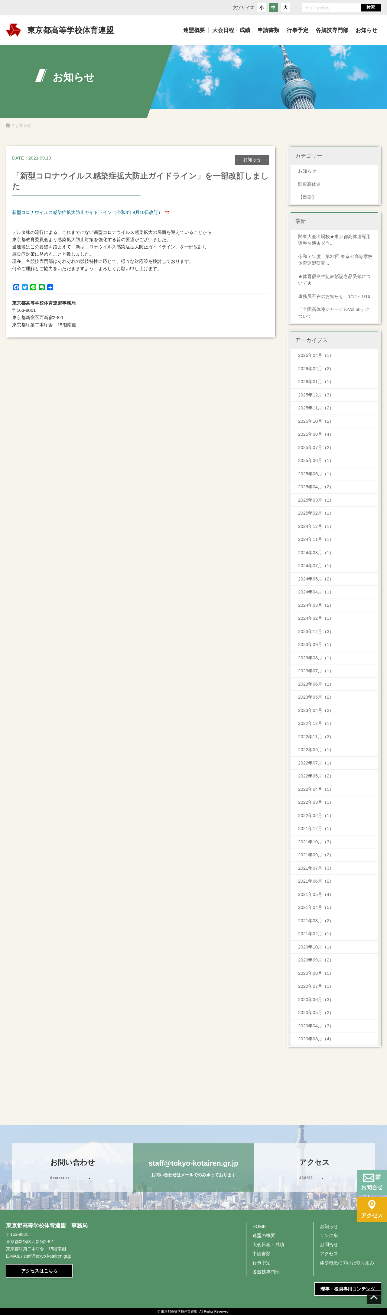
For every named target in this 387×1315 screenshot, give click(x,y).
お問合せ (329, 1244)
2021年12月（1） (316, 828)
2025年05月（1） (316, 473)
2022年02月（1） (316, 815)
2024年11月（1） (316, 539)
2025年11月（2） (316, 407)
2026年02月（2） (316, 368)
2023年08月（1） (316, 657)
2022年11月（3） (316, 736)
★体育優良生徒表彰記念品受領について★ (334, 280)
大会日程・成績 (268, 1244)
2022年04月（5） (316, 789)
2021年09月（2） (316, 854)
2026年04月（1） (316, 355)
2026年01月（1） (316, 381)
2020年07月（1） (316, 986)
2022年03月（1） (316, 802)
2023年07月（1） (316, 670)
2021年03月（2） (316, 920)
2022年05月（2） (316, 775)
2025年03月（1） (316, 499)
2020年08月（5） (316, 973)
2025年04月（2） (316, 486)
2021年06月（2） (316, 881)
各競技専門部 (266, 1271)
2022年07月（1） (316, 762)
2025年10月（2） (316, 421)
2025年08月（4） (316, 434)
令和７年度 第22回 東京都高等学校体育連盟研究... (335, 260)
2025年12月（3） (316, 394)
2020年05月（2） (316, 1012)
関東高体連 (309, 184)
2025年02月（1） (316, 512)
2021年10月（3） (316, 841)
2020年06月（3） (316, 999)
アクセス (329, 1253)
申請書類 (261, 1253)
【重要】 (307, 197)
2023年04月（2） (316, 710)
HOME (259, 1226)
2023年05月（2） (316, 697)
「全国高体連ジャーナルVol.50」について (334, 313)
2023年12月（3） (316, 631)
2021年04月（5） (316, 907)
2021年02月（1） (316, 933)
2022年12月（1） (316, 723)
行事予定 (261, 1262)
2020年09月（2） (316, 959)
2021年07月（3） (316, 868)
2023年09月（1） (316, 644)
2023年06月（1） (316, 684)
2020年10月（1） (316, 946)
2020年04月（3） (316, 1025)
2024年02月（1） (316, 618)
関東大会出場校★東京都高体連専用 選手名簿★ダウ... (334, 240)
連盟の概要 (263, 1235)
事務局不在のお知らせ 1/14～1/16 (336, 296)
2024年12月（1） (316, 526)
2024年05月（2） (316, 578)
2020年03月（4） (316, 1038)
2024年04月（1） (316, 591)
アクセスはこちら (39, 1270)
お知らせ (307, 170)
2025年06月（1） (316, 460)
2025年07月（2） (316, 447)
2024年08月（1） (316, 552)
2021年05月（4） (316, 894)
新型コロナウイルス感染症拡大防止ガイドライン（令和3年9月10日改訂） (87, 212)
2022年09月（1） (316, 749)
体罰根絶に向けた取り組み (347, 1262)
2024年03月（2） (316, 605)
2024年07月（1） (316, 565)
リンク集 (329, 1235)
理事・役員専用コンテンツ (347, 1288)
